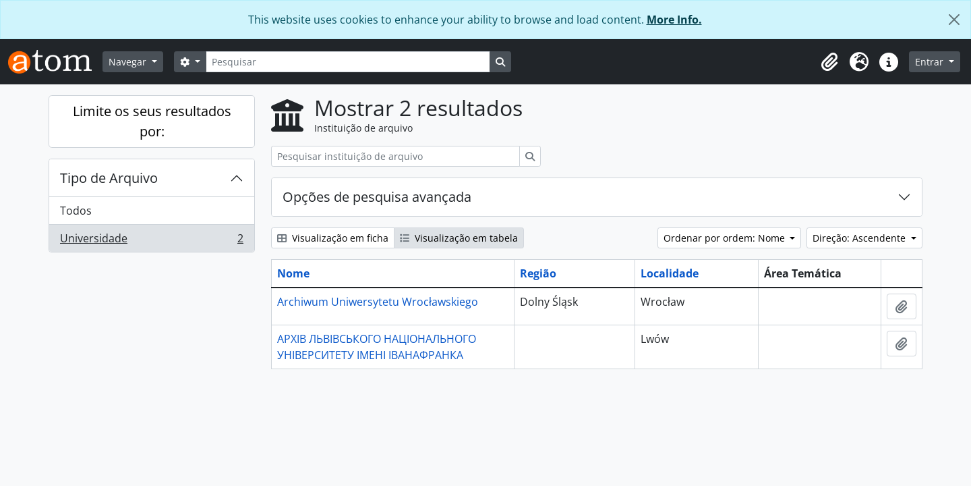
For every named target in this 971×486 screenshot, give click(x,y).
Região (538, 273)
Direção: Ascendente (860, 238)
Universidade (151, 241)
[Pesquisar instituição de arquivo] (395, 156)
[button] (829, 62)
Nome (293, 273)
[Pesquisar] (348, 61)
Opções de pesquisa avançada (377, 197)
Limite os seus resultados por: (152, 121)
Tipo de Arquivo (109, 178)
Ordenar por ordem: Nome (726, 238)
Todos (76, 210)
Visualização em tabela (459, 238)
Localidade (670, 273)
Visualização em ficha (332, 238)
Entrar (930, 61)
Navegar (129, 61)
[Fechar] (954, 19)
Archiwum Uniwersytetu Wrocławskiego (377, 301)
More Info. (674, 19)
